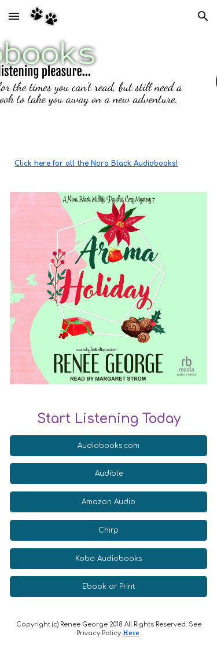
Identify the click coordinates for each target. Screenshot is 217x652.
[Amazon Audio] (108, 502)
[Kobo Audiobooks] (108, 559)
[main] (108, 163)
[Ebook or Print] (108, 586)
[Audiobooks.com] (108, 446)
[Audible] (108, 473)
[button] (14, 16)
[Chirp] (108, 530)
